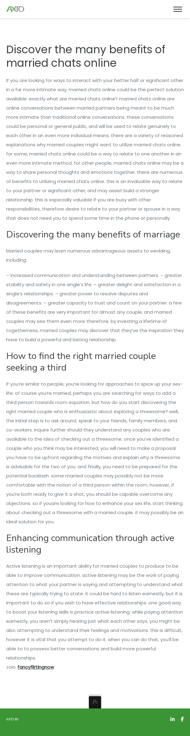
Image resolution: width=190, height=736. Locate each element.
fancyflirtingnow (35, 667)
